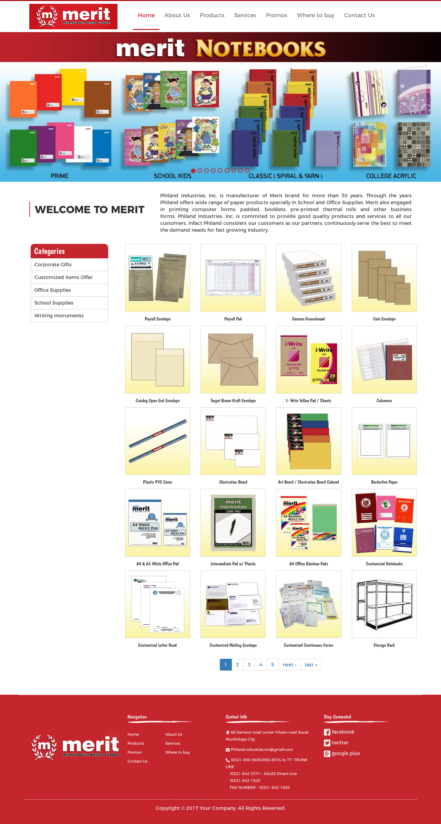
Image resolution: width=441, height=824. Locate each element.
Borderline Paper (384, 482)
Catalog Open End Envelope (158, 400)
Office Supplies (52, 290)
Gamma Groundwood (308, 318)
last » (311, 665)
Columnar (384, 400)
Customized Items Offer (63, 277)
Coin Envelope (384, 318)
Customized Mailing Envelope (233, 645)
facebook (339, 732)
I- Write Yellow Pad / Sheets (308, 400)
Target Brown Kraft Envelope (233, 400)
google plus (342, 753)
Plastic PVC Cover (157, 482)
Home (146, 15)
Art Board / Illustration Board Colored (308, 482)
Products (212, 15)
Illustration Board (233, 482)
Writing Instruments (59, 315)
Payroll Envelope (158, 318)
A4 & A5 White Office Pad (157, 563)
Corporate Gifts (53, 264)
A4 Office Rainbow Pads (308, 563)
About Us (177, 15)
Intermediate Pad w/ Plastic (233, 563)
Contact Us (359, 15)
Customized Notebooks (384, 563)
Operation (102, 277)
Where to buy (316, 15)
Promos (276, 15)
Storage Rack (384, 645)
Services (245, 15)
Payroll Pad (233, 318)
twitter (336, 742)
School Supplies (53, 303)
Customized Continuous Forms (308, 645)
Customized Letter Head (157, 645)
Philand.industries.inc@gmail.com (262, 749)
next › (289, 665)
